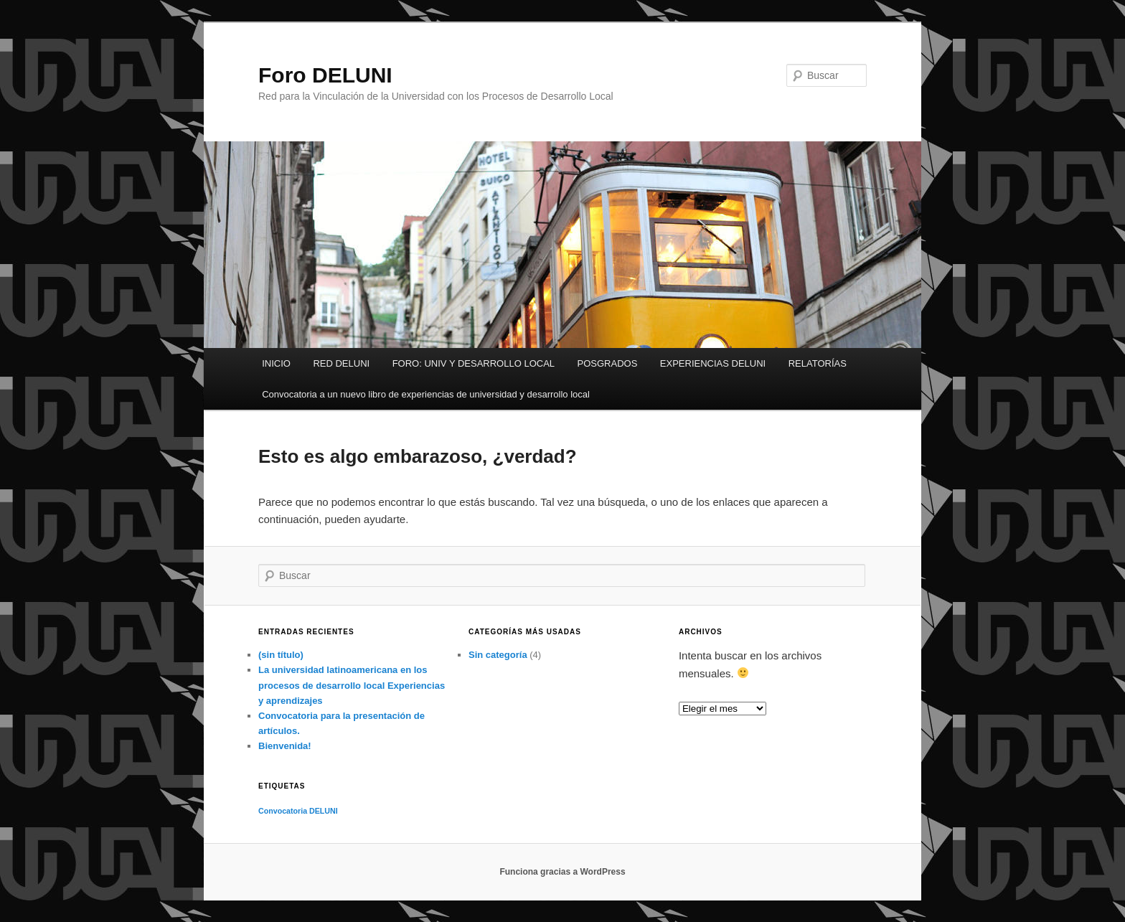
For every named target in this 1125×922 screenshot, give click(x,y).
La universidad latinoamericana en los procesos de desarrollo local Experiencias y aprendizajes (351, 684)
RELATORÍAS (818, 363)
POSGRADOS (608, 363)
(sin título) (280, 654)
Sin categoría (498, 654)
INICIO (276, 363)
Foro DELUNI (325, 75)
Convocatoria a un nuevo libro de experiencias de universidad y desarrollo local (426, 394)
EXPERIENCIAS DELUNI (713, 363)
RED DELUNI (341, 363)
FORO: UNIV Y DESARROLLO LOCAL (473, 363)
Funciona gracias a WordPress (562, 872)
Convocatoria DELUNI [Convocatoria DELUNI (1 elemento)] (298, 810)
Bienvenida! (284, 745)
